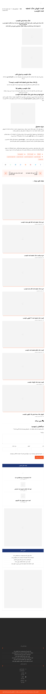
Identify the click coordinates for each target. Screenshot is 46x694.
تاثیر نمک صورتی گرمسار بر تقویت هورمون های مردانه (22, 661)
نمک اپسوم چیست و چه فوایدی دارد (23, 477)
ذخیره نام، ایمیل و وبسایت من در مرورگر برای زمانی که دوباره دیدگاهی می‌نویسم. (26, 453)
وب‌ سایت (14, 446)
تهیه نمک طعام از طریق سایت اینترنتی (23, 489)
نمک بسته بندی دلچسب (38, 416)
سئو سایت (30, 692)
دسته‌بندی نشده (20, 154)
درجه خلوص (31, 136)
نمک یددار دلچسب (39, 291)
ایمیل (29, 446)
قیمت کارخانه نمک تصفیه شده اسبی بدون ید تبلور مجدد (22, 564)
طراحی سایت (35, 692)
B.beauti (39, 154)
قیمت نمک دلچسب (20, 156)
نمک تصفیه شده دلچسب (11, 156)
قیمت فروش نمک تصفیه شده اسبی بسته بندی (22, 659)
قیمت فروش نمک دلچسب (28, 156)
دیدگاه (42, 432)
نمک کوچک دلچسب (39, 384)
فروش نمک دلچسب (37, 156)
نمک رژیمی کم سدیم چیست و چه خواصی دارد (22, 555)
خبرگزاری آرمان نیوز (11, 692)
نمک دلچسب (41, 159)
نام (43, 446)
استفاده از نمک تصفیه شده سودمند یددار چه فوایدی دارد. (22, 557)
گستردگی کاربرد (28, 98)
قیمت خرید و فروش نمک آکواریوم (23, 500)
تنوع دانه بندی (22, 139)
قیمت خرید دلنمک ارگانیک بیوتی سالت (22, 561)
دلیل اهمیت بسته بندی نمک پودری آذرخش (22, 559)
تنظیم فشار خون (10, 77)
